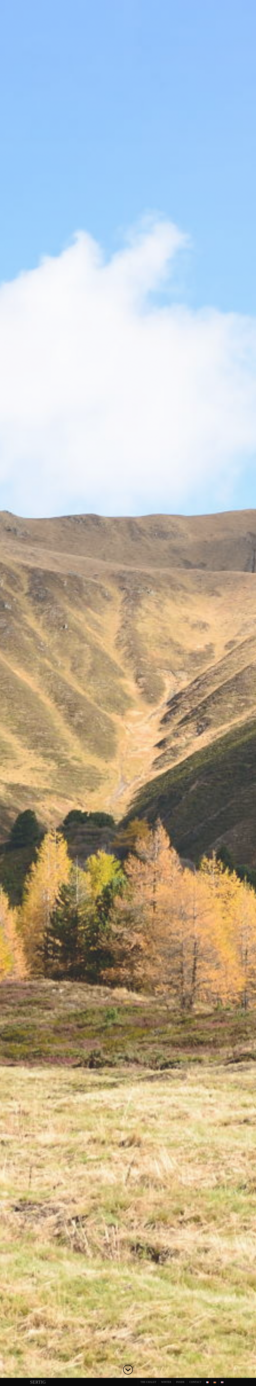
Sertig (38, 1382)
